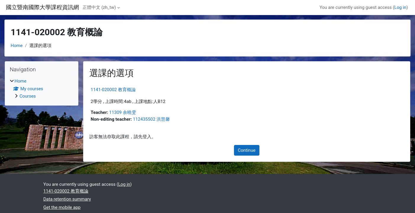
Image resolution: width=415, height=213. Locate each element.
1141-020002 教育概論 (113, 89)
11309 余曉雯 (122, 112)
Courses (28, 96)
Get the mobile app (62, 207)
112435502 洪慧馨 (151, 119)
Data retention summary (67, 199)
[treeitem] (41, 89)
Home (16, 45)
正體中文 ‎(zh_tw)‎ (99, 7)
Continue (247, 150)
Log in (400, 7)
